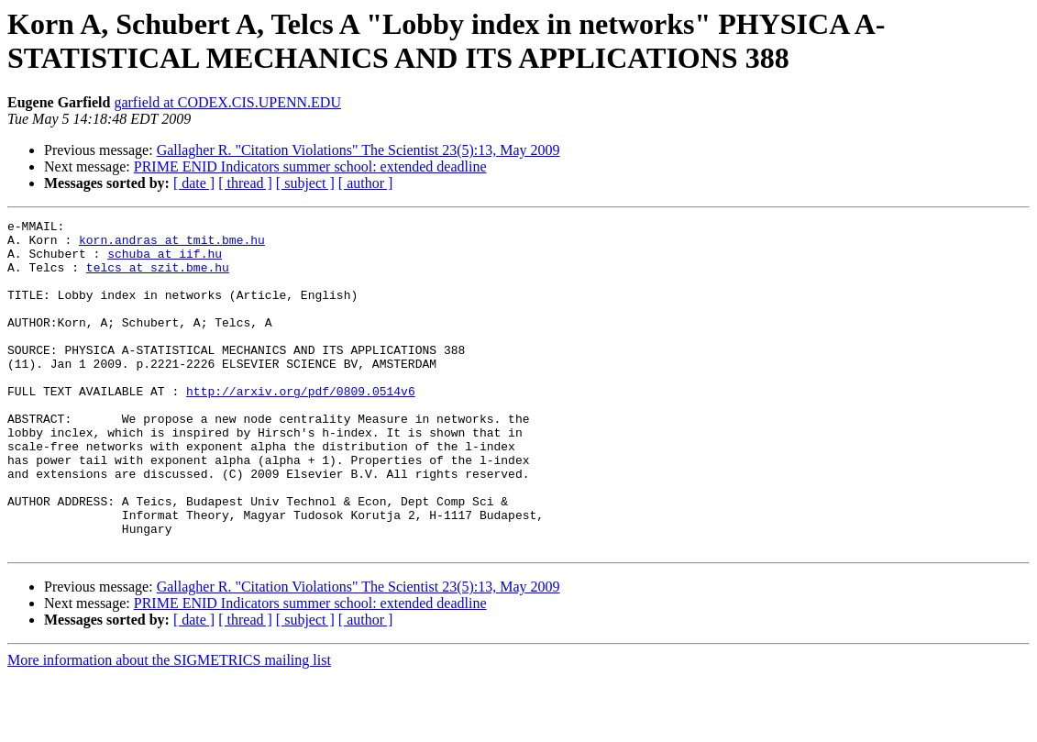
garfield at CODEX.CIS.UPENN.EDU (227, 102)
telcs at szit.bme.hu (157, 278)
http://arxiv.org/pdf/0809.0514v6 (300, 426)
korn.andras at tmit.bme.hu (172, 245)
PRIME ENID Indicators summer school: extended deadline (310, 166)
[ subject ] (305, 183)
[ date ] (194, 183)
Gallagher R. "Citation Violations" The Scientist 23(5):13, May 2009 (358, 150)
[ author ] (365, 183)
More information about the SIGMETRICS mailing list (169, 726)
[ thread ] (245, 183)
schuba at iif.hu (164, 261)
